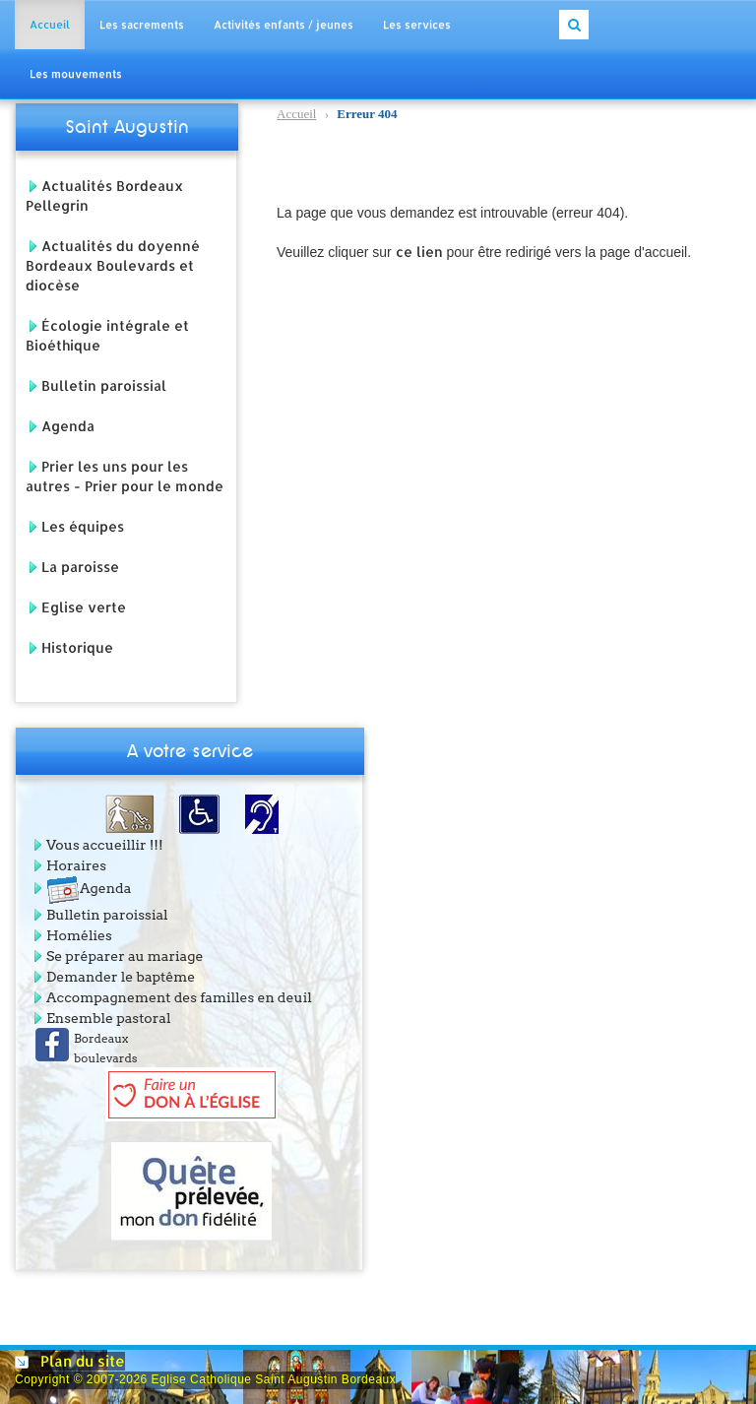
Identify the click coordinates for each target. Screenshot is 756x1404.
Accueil (296, 113)
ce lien (419, 251)
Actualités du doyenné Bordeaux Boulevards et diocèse (113, 265)
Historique (77, 647)
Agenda (67, 425)
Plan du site (82, 1361)
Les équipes (82, 526)
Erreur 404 (337, 114)
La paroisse (80, 566)
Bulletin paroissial (103, 385)
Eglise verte (83, 607)
